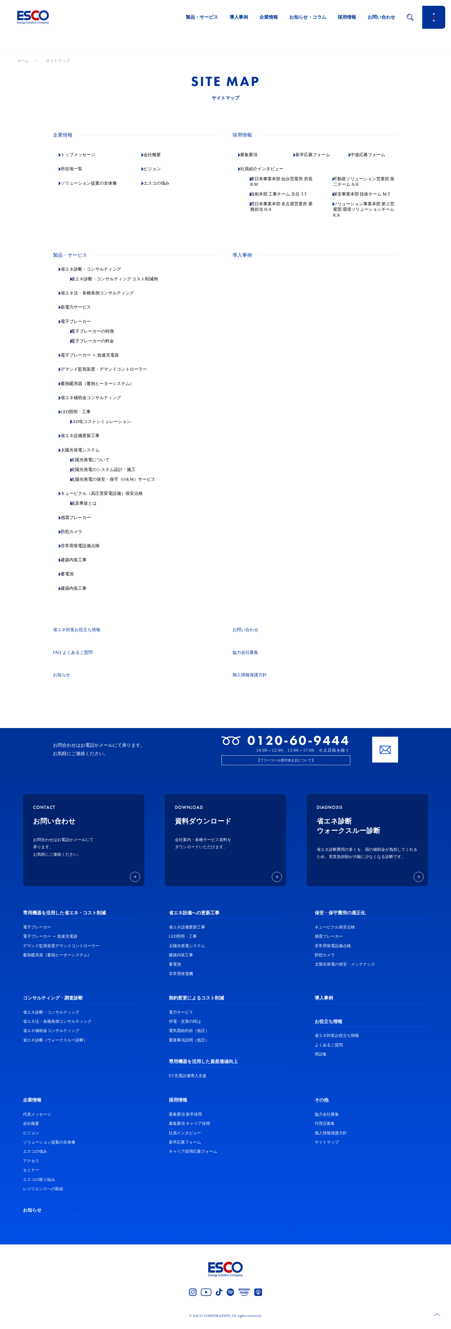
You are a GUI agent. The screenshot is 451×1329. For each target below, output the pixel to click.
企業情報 (268, 17)
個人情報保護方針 (250, 680)
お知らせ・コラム (307, 17)
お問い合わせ (381, 17)
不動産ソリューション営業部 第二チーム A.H (368, 182)
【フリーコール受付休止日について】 (286, 766)
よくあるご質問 (329, 1050)
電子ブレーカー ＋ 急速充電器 (95, 360)
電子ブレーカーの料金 (99, 346)
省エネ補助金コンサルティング (96, 403)
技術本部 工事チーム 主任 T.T (281, 197)
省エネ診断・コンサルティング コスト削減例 (122, 284)
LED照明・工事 (80, 417)
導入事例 (239, 17)
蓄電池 (71, 579)
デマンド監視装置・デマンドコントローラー (110, 375)
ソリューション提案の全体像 (94, 183)
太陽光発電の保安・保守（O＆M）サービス (121, 484)
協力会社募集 (246, 657)
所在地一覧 (75, 168)
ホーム (23, 61)
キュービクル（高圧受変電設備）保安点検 (108, 499)
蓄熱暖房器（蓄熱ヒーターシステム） (103, 389)
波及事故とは (90, 509)
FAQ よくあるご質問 (74, 657)
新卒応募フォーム (317, 154)
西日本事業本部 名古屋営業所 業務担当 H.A (283, 212)
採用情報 (347, 17)
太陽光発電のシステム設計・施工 (110, 475)
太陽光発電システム (85, 455)
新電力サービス (80, 313)
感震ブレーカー (80, 523)
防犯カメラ (75, 537)
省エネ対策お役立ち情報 (78, 635)
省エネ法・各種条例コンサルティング (103, 298)
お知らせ (62, 680)
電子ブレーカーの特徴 (99, 336)
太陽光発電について (96, 465)
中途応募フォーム (372, 154)
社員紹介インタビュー (267, 168)
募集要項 (253, 154)
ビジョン (156, 168)
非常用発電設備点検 (85, 551)
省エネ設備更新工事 (85, 441)
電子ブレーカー (80, 327)
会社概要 (156, 154)
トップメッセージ (82, 154)
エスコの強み (161, 183)
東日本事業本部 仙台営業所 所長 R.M (283, 182)
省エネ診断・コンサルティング (96, 274)
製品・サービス (202, 17)
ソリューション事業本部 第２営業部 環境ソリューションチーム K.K (366, 215)
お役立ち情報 (328, 1026)
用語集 (321, 1060)
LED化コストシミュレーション (108, 427)
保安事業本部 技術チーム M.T (364, 197)
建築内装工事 (78, 565)
